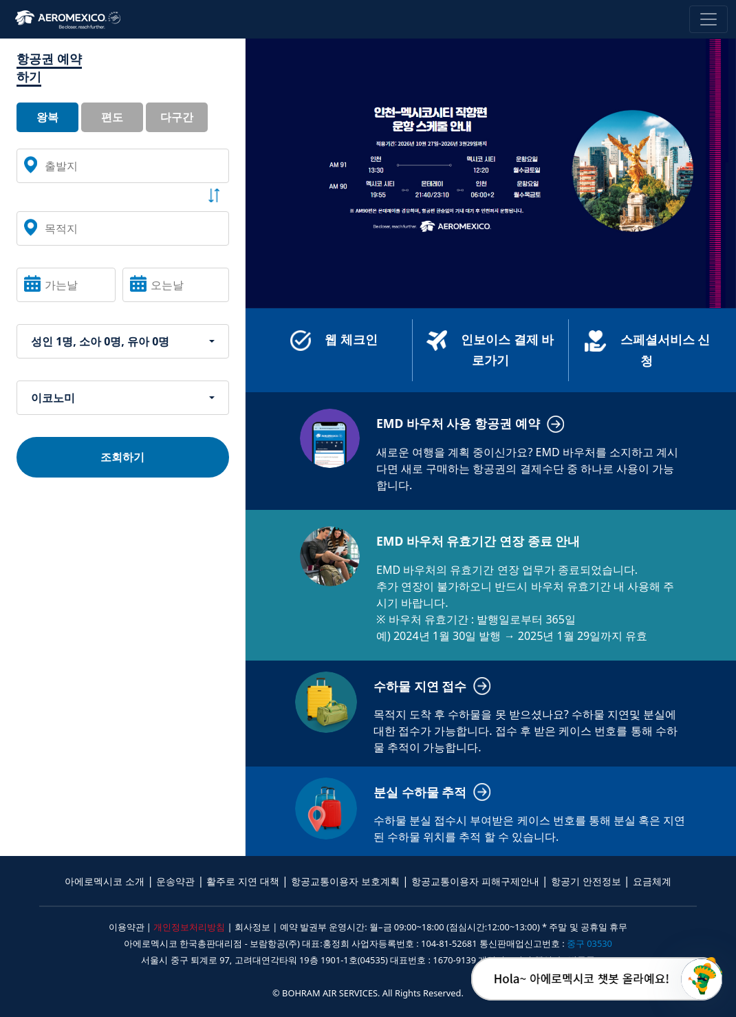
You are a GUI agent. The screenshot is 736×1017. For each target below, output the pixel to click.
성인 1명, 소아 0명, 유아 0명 (100, 341)
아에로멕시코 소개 (104, 881)
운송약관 (175, 881)
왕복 (47, 117)
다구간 (176, 117)
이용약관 (126, 927)
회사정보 (252, 927)
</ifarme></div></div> (701, 979)
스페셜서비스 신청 (647, 349)
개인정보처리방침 (189, 927)
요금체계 (652, 881)
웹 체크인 (334, 340)
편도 (112, 117)
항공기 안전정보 (586, 881)
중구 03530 (589, 943)
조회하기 (122, 456)
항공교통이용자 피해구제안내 (475, 881)
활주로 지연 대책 (242, 881)
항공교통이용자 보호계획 (345, 881)
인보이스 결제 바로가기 (490, 349)
